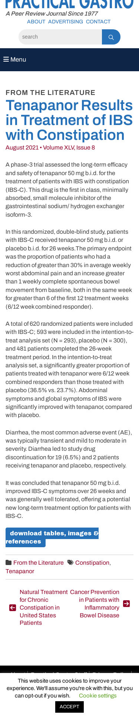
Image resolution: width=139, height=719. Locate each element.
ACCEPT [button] (69, 706)
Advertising (65, 21)
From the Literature (38, 562)
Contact (98, 21)
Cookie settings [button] (98, 696)
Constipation (92, 562)
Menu (14, 59)
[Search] (60, 37)
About (36, 21)
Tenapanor (20, 571)
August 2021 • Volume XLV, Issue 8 (50, 147)
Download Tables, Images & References (52, 537)
